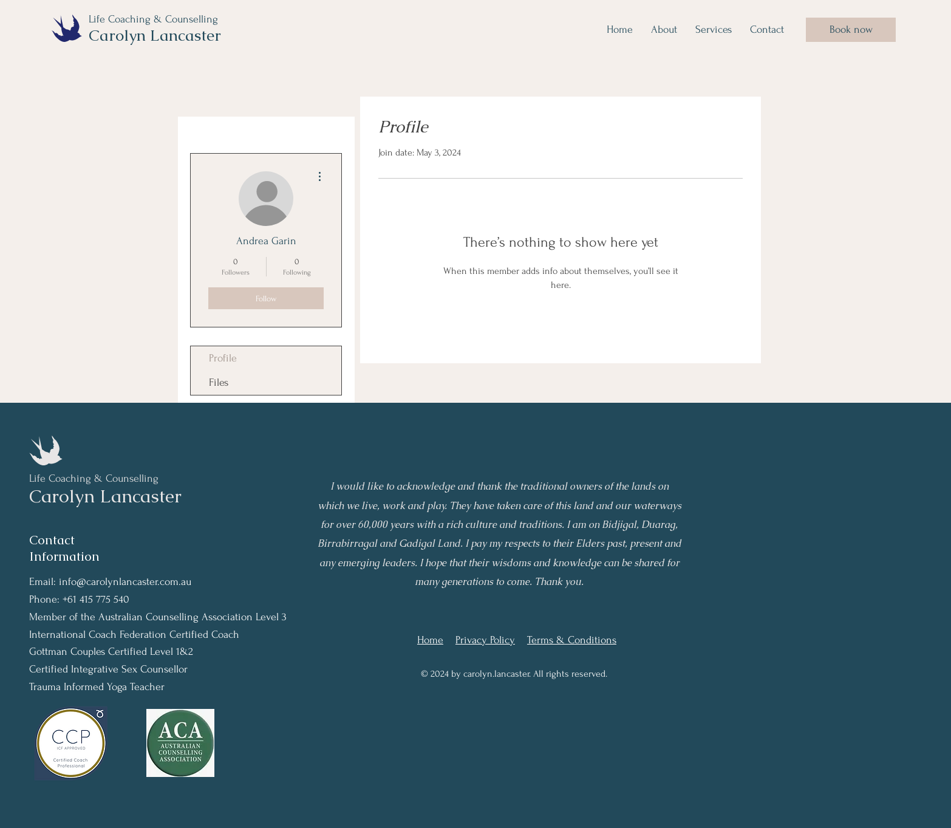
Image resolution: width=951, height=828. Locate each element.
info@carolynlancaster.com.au (125, 581)
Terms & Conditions (571, 640)
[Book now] (851, 30)
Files (218, 382)
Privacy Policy (485, 640)
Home (430, 640)
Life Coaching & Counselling (155, 19)
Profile (223, 358)
